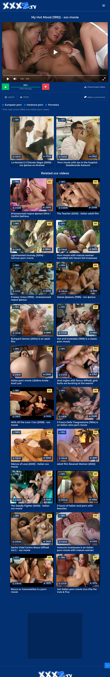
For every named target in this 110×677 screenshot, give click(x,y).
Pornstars (53, 104)
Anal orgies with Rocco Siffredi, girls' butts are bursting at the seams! (77, 382)
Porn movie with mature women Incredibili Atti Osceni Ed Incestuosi (77, 256)
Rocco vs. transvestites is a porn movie (29, 590)
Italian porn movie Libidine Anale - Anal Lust (30, 382)
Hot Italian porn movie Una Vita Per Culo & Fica (77, 590)
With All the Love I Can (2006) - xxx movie (30, 423)
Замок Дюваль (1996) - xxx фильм (76, 297)
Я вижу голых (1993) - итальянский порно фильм (31, 298)
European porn (13, 104)
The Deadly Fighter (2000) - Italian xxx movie (30, 507)
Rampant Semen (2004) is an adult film (30, 340)
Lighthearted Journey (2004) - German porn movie (28, 256)
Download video (96, 86)
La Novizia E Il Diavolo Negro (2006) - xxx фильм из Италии (32, 164)
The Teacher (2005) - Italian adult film (78, 213)
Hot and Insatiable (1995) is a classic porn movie (77, 340)
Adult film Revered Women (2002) (76, 464)
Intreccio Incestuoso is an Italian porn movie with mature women (75, 549)
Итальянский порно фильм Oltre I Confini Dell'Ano (30, 215)
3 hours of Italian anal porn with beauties (75, 507)
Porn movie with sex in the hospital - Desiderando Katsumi (77, 164)
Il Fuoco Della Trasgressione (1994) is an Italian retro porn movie (77, 423)
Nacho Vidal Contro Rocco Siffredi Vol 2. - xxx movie (30, 549)
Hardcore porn (35, 104)
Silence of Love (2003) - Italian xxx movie (30, 465)
